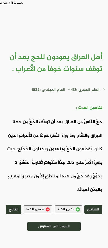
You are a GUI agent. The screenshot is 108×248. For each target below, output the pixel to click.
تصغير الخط (38, 209)
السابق (93, 209)
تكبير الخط (68, 209)
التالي (14, 209)
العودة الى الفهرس (54, 226)
